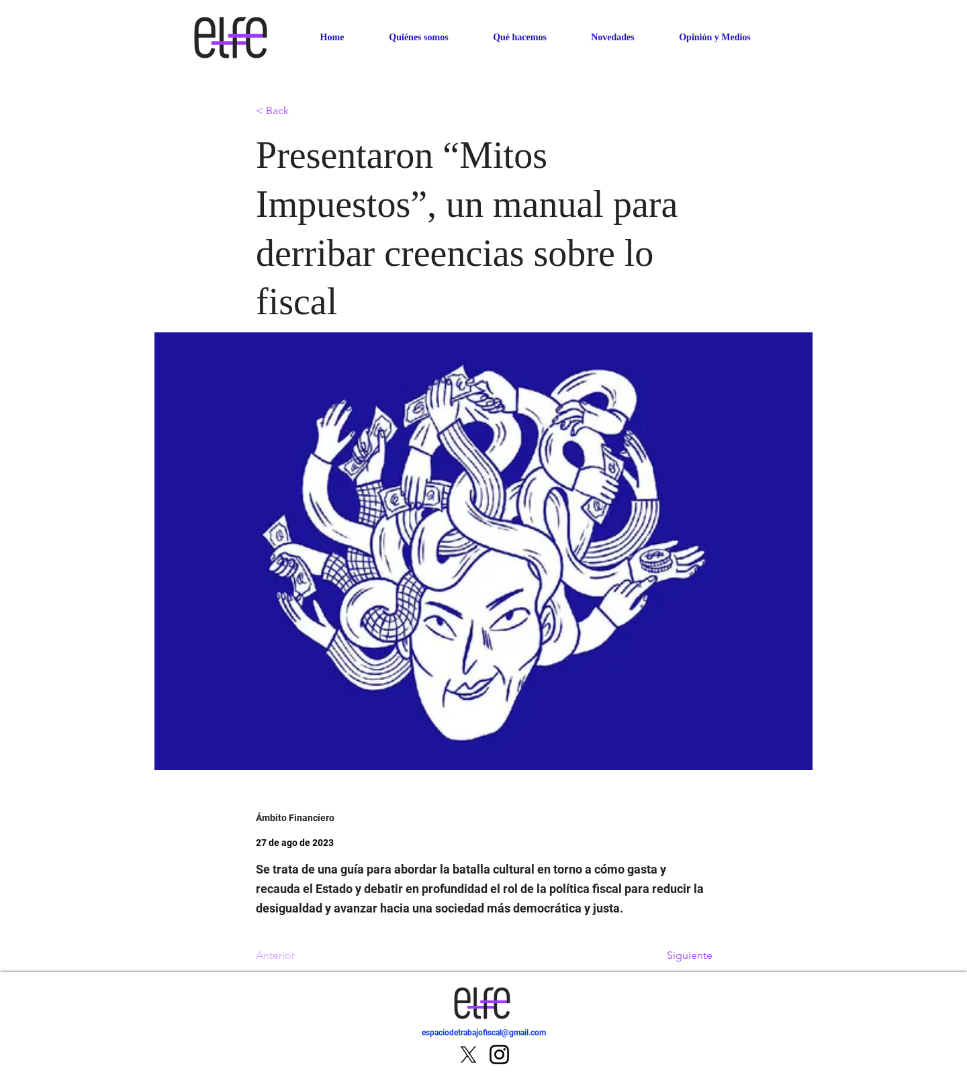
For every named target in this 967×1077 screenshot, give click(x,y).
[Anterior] (300, 955)
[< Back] (300, 111)
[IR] (764, 1040)
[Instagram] (499, 1054)
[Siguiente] (678, 955)
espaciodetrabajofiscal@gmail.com (484, 1032)
